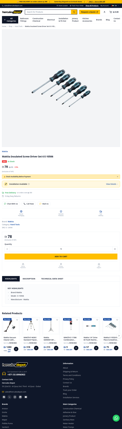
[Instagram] (15, 397)
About (65, 368)
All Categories (10, 19)
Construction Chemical (38, 19)
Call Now (29, 204)
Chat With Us (11, 204)
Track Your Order (77, 6)
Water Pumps (68, 427)
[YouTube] (26, 397)
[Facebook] (4, 397)
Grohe (4, 412)
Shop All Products (92, 6)
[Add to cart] (16, 349)
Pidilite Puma (7, 423)
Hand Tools (19, 26)
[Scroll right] (119, 335)
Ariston (5, 408)
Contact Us (67, 382)
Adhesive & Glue (69, 412)
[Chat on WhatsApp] (115, 422)
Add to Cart (61, 256)
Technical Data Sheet (52, 279)
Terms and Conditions (72, 375)
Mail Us (43, 204)
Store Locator (62, 6)
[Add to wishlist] (17, 320)
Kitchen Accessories (87, 19)
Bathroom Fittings (24, 19)
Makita (5, 151)
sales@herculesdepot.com (12, 6)
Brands (99, 20)
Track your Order (70, 390)
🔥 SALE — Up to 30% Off (96, 2)
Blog (108, 20)
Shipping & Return (70, 371)
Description (29, 279)
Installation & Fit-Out (63, 19)
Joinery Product (75, 19)
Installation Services (71, 397)
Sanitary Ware (68, 420)
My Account (104, 6)
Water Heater (68, 423)
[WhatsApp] (9, 397)
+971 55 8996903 (16, 374)
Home (4, 26)
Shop (10, 26)
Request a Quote (89, 12)
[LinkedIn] (20, 397)
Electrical (51, 20)
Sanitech (5, 427)
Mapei (4, 420)
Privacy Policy (68, 379)
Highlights (11, 279)
